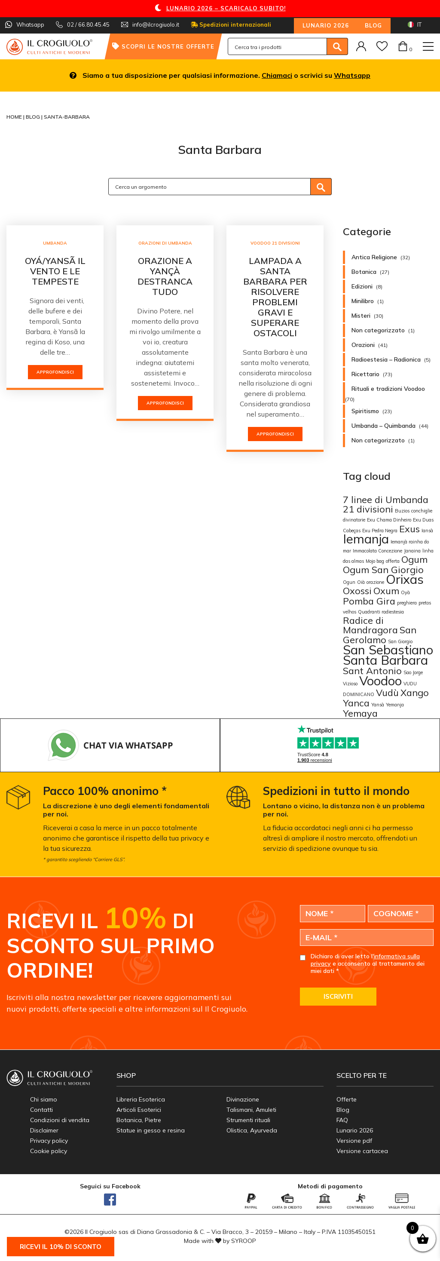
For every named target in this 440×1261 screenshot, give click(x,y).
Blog (373, 25)
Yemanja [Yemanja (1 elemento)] (395, 705)
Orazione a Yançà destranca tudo (165, 276)
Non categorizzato (378, 330)
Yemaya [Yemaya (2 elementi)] (360, 713)
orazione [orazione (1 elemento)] (375, 582)
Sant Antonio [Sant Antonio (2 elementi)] (372, 670)
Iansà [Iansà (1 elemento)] (427, 531)
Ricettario (365, 374)
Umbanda (55, 243)
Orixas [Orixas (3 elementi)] (405, 579)
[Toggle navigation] (428, 46)
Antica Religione (374, 257)
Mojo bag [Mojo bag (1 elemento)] (375, 561)
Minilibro (362, 301)
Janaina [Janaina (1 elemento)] (412, 551)
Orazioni (363, 345)
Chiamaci (277, 75)
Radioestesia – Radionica (386, 359)
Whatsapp (352, 75)
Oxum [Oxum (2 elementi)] (386, 590)
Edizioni (362, 286)
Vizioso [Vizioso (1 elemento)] (350, 684)
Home (14, 117)
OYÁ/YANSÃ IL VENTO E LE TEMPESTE (55, 271)
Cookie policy (48, 1151)
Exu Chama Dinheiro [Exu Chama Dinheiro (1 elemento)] (389, 520)
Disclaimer (44, 1130)
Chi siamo (43, 1099)
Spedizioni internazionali (231, 24)
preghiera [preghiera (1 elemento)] (407, 603)
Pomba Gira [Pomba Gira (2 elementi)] (369, 601)
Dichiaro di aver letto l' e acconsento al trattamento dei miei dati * (368, 963)
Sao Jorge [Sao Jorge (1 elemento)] (413, 672)
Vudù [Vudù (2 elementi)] (387, 692)
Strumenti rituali (248, 1120)
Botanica (363, 272)
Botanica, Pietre (138, 1120)
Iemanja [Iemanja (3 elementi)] (366, 538)
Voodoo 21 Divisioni (275, 243)
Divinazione (242, 1099)
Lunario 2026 (325, 25)
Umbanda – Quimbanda (383, 426)
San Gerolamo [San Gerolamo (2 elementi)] (379, 634)
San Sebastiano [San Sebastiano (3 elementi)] (388, 649)
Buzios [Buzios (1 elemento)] (402, 511)
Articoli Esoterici (138, 1110)
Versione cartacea (362, 1151)
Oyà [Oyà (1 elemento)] (405, 592)
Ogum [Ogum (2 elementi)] (414, 559)
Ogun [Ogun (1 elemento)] (349, 582)
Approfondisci (55, 372)
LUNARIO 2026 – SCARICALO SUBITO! (226, 8)
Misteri (360, 315)
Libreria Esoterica (140, 1099)
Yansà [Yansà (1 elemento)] (377, 705)
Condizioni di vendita (59, 1120)
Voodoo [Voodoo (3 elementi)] (380, 680)
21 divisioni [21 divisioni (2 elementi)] (368, 509)
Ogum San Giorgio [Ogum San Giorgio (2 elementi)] (383, 569)
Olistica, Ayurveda (251, 1130)
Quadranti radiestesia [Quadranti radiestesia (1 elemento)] (381, 612)
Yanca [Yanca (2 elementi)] (356, 703)
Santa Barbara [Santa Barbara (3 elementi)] (385, 660)
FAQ (342, 1120)
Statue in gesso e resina (150, 1130)
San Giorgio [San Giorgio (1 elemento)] (400, 641)
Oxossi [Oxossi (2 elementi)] (357, 590)
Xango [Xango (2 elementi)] (414, 692)
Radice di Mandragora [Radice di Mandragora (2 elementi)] (370, 624)
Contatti (41, 1110)
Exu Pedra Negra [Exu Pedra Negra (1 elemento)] (379, 531)
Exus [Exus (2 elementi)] (409, 528)
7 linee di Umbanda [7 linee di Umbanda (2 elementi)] (385, 499)
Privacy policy (49, 1140)
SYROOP (243, 1241)
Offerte (346, 1099)
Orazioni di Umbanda (165, 243)
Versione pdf (354, 1140)
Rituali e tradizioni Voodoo (388, 389)
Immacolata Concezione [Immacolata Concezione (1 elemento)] (377, 551)
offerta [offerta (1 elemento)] (393, 561)
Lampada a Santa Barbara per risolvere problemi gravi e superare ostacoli (275, 296)
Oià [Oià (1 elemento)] (361, 582)
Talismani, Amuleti (251, 1110)
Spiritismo (365, 411)
